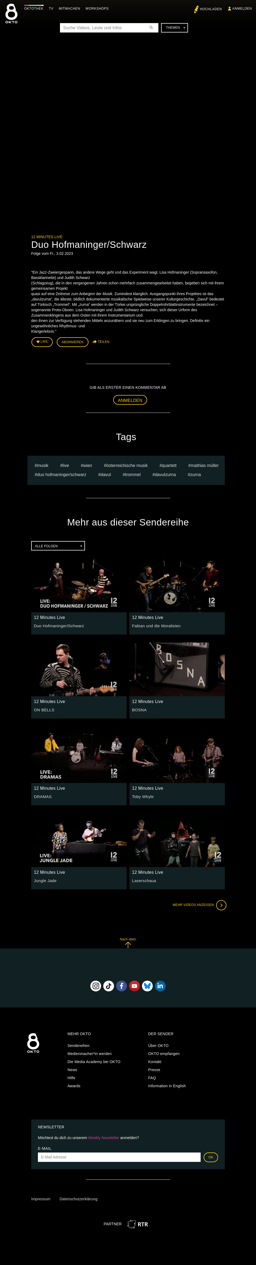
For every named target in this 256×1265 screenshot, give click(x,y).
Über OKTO (158, 1044)
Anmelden (130, 399)
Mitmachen (70, 8)
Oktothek (35, 8)
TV (52, 8)
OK (210, 1156)
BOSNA (138, 708)
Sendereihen (78, 1044)
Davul (106, 473)
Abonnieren (73, 341)
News (72, 1069)
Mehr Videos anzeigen (198, 904)
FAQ (152, 1077)
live (66, 464)
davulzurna (165, 473)
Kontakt (154, 1061)
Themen (175, 28)
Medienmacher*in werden (89, 1052)
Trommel (133, 473)
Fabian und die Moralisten (154, 624)
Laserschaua (143, 879)
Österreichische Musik (127, 464)
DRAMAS (42, 795)
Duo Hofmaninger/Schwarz (61, 473)
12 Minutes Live (47, 237)
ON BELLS (43, 708)
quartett (169, 464)
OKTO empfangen (164, 1052)
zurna (195, 473)
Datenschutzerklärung (78, 1198)
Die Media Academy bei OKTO (93, 1061)
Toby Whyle (142, 795)
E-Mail (45, 1147)
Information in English (167, 1085)
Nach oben (128, 941)
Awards (73, 1085)
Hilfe (71, 1077)
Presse (154, 1069)
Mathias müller (205, 464)
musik (42, 464)
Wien (87, 464)
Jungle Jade (44, 879)
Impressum (40, 1198)
